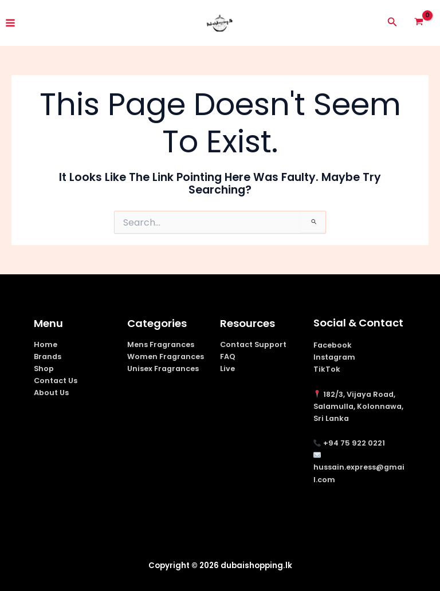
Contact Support (253, 344)
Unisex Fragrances (163, 368)
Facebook (332, 345)
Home (45, 344)
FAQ (227, 356)
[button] (392, 23)
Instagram (334, 357)
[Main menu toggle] (10, 23)
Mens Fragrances (160, 344)
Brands (47, 356)
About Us (51, 392)
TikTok (326, 369)
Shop (44, 368)
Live (227, 368)
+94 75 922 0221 (354, 443)
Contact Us (55, 380)
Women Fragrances (165, 356)
